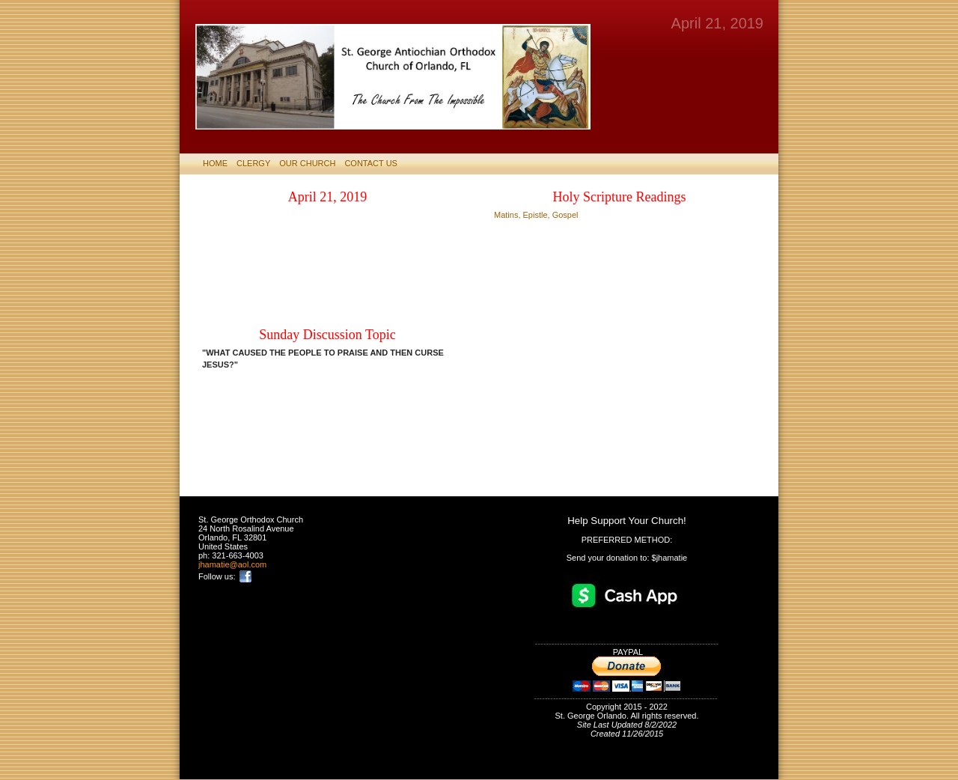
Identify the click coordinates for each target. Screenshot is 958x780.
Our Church (307, 163)
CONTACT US (370, 163)
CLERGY (253, 163)
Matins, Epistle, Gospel (536, 214)
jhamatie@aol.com (232, 564)
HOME (215, 163)
